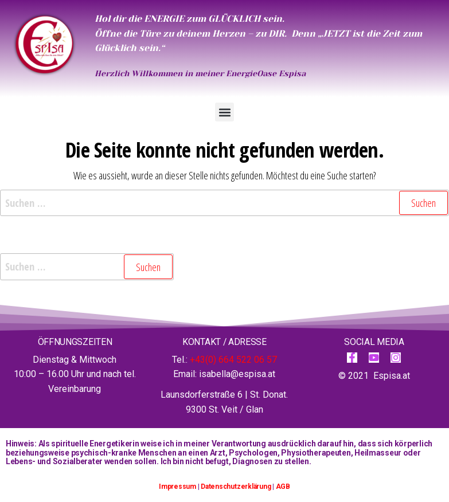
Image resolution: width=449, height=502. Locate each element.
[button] (224, 112)
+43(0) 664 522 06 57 (233, 359)
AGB (283, 487)
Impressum (177, 487)
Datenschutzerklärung (236, 487)
